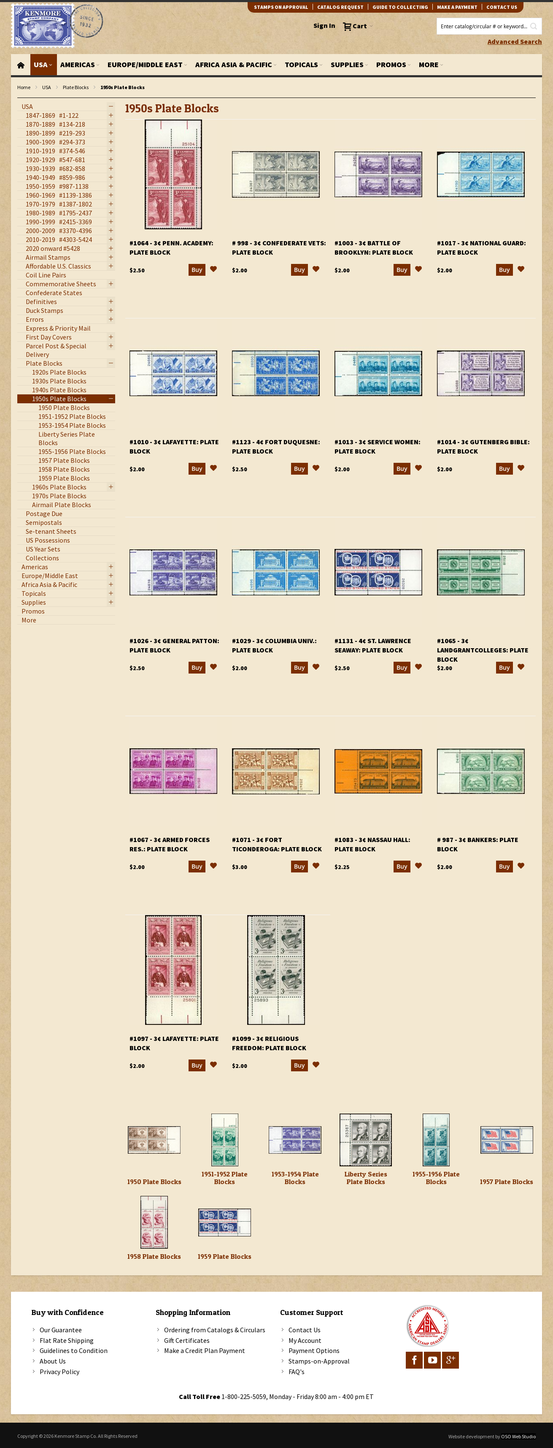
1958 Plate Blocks (154, 1256)
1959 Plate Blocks (224, 1256)
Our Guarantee (61, 1330)
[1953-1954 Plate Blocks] (295, 1140)
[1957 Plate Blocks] (506, 1140)
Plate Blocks (76, 87)
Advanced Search (515, 41)
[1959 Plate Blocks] (224, 1222)
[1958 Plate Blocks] (154, 1222)
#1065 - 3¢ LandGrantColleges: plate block (483, 649)
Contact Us (305, 1330)
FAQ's (297, 1371)
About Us (53, 1361)
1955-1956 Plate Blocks (436, 1178)
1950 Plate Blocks (154, 1181)
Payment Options (314, 1350)
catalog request (340, 7)
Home (23, 87)
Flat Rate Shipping (67, 1340)
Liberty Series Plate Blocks (366, 1178)
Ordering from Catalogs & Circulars (214, 1330)
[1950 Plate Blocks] (154, 1140)
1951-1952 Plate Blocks (225, 1178)
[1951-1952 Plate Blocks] (224, 1140)
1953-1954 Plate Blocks (295, 1178)
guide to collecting (400, 7)
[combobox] (489, 26)
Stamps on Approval (281, 7)
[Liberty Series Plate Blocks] (366, 1140)
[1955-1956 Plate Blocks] (436, 1140)
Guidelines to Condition (74, 1350)
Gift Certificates (187, 1340)
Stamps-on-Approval (319, 1361)
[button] (213, 270)
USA (46, 87)
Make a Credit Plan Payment (204, 1350)
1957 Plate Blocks (506, 1181)
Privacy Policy (59, 1371)
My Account (305, 1340)
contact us (501, 7)
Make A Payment (457, 7)
